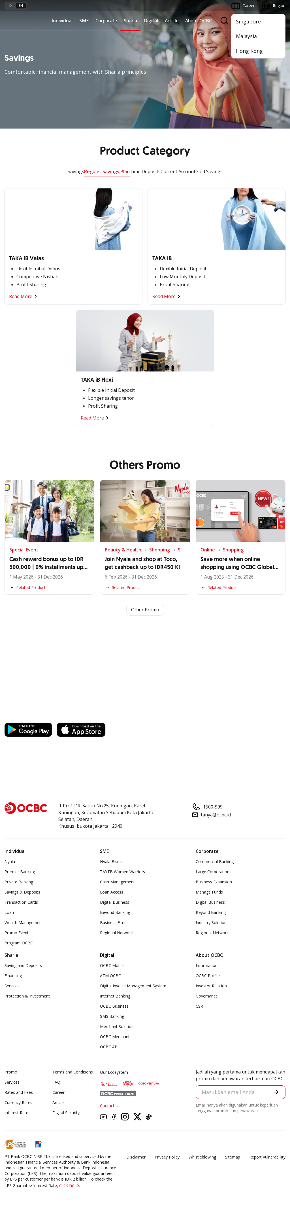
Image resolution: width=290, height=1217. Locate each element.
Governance (207, 996)
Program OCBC (19, 943)
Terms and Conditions (72, 1072)
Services (12, 985)
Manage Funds (209, 892)
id (10, 5)
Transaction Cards (21, 902)
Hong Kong (249, 50)
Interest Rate (16, 1112)
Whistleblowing (202, 1157)
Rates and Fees (19, 1092)
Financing (13, 975)
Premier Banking (20, 871)
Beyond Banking (115, 912)
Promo (11, 1072)
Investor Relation (211, 985)
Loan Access (111, 892)
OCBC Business (114, 1006)
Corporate (106, 21)
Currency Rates (18, 1102)
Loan (9, 912)
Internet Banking (115, 996)
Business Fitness (115, 922)
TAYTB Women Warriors (122, 871)
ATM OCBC (110, 975)
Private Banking (19, 882)
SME (84, 21)
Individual (62, 21)
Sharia (130, 21)
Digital (151, 21)
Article (171, 21)
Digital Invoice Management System (133, 985)
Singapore (248, 21)
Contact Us (110, 1105)
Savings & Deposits (22, 892)
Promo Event (17, 932)
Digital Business (114, 902)
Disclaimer (136, 1157)
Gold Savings (209, 171)
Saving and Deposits (23, 965)
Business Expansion (214, 882)
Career (58, 1092)
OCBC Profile (208, 975)
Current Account (178, 171)
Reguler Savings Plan (107, 171)
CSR (199, 1006)
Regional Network (116, 932)
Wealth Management (24, 922)
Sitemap (232, 1157)
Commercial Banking (215, 861)
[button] (276, 1092)
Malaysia (246, 36)
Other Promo (145, 610)
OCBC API (109, 1046)
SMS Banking (112, 1016)
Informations (207, 965)
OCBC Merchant (115, 1036)
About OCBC (198, 21)
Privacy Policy (167, 1157)
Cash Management (117, 882)
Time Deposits (145, 171)
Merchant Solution (117, 1026)
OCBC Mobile (112, 965)
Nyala (10, 861)
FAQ (56, 1082)
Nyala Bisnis (111, 861)
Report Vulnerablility (267, 1157)
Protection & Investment (27, 996)
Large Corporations (213, 871)
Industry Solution (211, 922)
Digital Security (66, 1112)
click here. (69, 1185)
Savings (76, 171)
